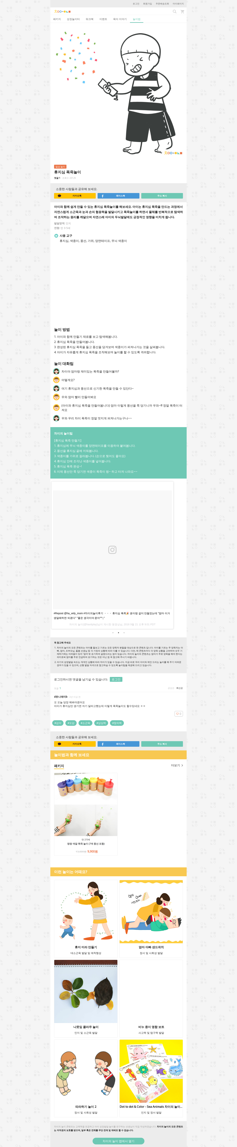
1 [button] (113, 633)
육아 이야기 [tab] (120, 19)
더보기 (177, 765)
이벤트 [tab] (103, 19)
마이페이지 (178, 3)
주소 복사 (162, 195)
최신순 (179, 688)
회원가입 (147, 3)
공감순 (171, 688)
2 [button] (118, 633)
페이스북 (113, 195)
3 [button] (124, 633)
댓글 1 (57, 178)
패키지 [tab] (57, 19)
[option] (118, 554)
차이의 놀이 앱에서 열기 (118, 1141)
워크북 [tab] (90, 19)
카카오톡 (69, 195)
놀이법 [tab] (137, 19)
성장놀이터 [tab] (73, 19)
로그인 (136, 3)
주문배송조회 (162, 3)
